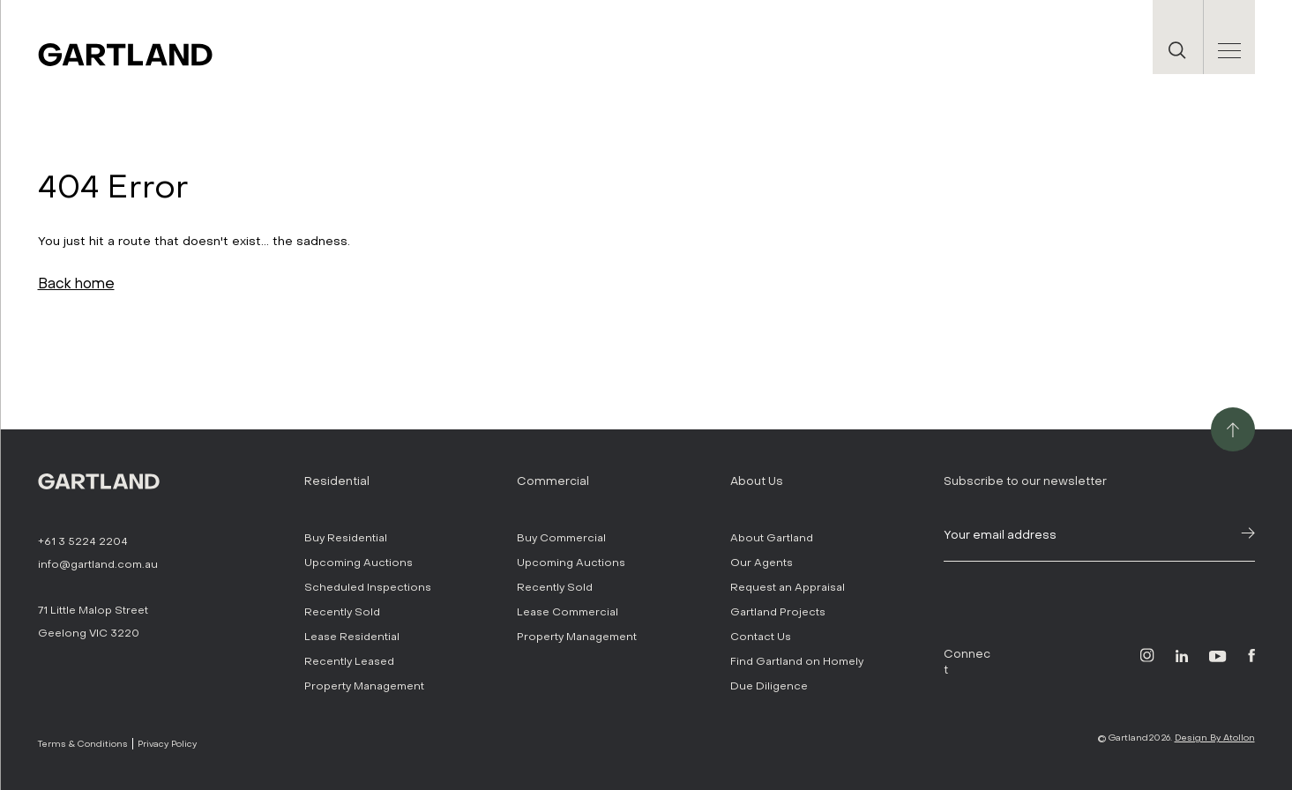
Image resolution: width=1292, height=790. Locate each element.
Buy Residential (345, 538)
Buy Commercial (561, 538)
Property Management (364, 686)
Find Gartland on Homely (796, 661)
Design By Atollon (1215, 737)
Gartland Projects (777, 612)
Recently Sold (342, 612)
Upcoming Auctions (358, 562)
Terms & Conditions (83, 743)
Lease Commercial (567, 612)
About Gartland (771, 538)
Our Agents (761, 562)
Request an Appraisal (787, 587)
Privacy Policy (167, 743)
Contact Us (760, 637)
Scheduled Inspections (367, 587)
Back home (76, 283)
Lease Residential (352, 637)
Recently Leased (349, 661)
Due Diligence (769, 686)
